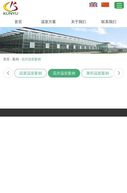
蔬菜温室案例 (30, 73)
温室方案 (48, 21)
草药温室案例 (97, 73)
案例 (15, 59)
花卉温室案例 (31, 59)
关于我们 (78, 21)
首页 (18, 21)
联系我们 (108, 21)
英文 (93, 4)
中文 (105, 4)
